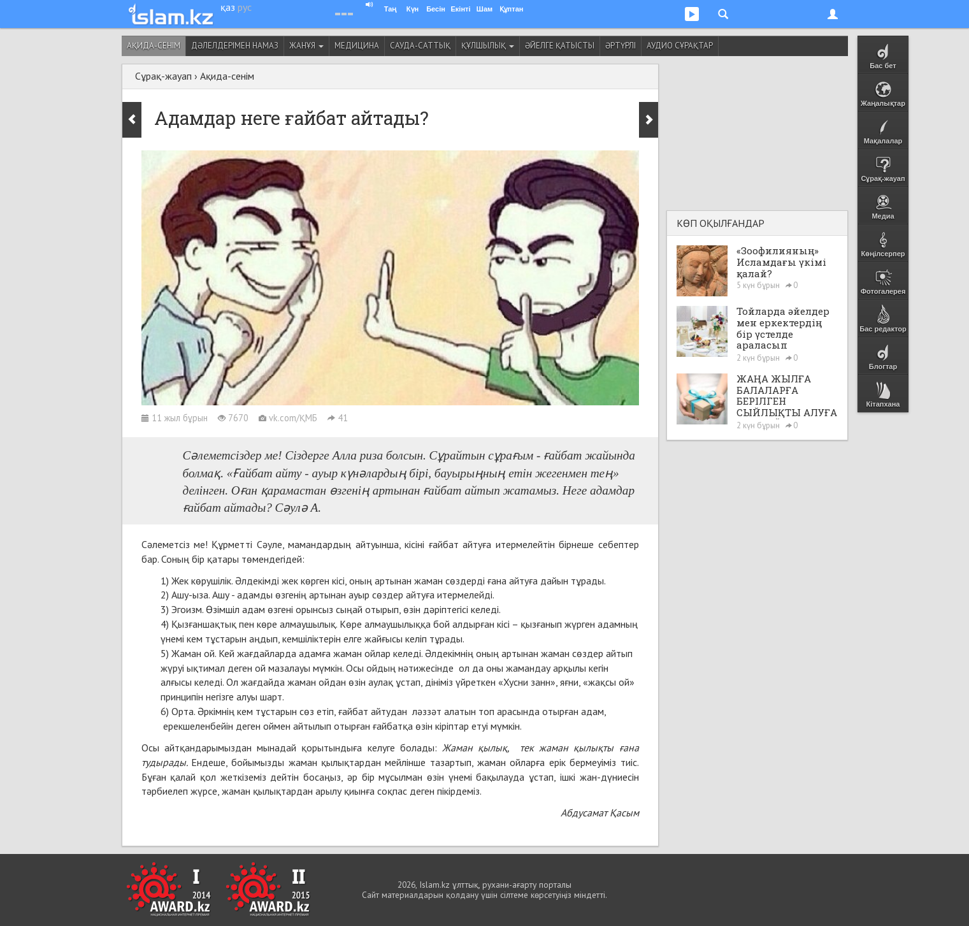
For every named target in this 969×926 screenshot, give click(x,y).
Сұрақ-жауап (163, 75)
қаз (227, 7)
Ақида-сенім (153, 45)
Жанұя (306, 45)
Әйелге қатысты (559, 45)
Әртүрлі (620, 45)
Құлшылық (487, 45)
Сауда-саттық (420, 45)
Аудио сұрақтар (680, 45)
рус (245, 7)
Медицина (356, 45)
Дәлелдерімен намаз (234, 45)
